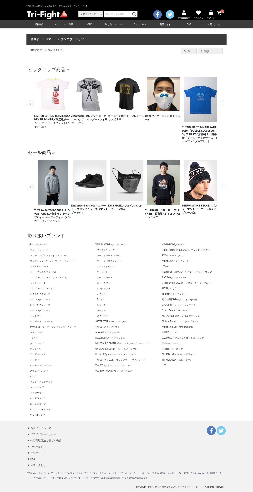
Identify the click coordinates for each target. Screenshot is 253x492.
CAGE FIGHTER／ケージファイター (180, 305)
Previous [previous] (30, 104)
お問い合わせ (214, 24)
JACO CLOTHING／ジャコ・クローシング (183, 338)
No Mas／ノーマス (171, 343)
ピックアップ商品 (64, 24)
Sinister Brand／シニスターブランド (180, 321)
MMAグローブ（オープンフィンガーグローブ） (54, 327)
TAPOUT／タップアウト (107, 327)
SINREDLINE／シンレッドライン (178, 354)
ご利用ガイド (164, 24)
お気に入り (198, 14)
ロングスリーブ (38, 403)
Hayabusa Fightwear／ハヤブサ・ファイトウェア (187, 272)
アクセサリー (37, 392)
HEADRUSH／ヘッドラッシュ (110, 338)
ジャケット (35, 360)
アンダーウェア (38, 354)
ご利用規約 (36, 446)
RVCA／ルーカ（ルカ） (174, 255)
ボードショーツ (38, 398)
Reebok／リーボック (172, 349)
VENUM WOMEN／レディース (110, 244)
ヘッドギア (35, 316)
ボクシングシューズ (40, 299)
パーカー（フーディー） (42, 365)
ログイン (211, 14)
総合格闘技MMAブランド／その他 (179, 299)
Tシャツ (34, 338)
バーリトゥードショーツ (109, 255)
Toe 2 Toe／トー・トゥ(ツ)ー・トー (113, 365)
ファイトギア (37, 332)
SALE (89, 24)
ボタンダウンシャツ (71, 39)
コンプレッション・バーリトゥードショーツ (52, 261)
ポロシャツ (35, 349)
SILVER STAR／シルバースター (110, 321)
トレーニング (37, 387)
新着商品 (39, 24)
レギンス (101, 294)
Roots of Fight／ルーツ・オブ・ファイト (116, 354)
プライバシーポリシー (43, 434)
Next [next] (222, 104)
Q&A (189, 24)
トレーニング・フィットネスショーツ (49, 255)
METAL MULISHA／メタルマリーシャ (181, 316)
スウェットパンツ (39, 371)
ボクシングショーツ (40, 310)
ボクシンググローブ (40, 294)
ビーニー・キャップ (40, 409)
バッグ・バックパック (41, 382)
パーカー (101, 310)
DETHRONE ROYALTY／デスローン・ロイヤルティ (187, 283)
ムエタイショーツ (39, 266)
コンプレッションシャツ (42, 288)
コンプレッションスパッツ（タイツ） (49, 277)
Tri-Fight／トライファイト (175, 294)
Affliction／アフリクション (175, 261)
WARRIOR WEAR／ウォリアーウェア (113, 371)
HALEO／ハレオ (170, 332)
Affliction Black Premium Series (177, 327)
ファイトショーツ (39, 250)
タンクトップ (37, 343)
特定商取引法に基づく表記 (45, 440)
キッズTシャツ (37, 414)
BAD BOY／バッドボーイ (174, 277)
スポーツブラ (103, 283)
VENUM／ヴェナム (38, 244)
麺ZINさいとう (169, 288)
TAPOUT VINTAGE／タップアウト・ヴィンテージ (120, 360)
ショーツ (101, 305)
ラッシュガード (38, 283)
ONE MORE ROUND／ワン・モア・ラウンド (117, 349)
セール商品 (39, 152)
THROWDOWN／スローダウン (177, 360)
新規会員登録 (184, 14)
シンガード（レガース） (42, 321)
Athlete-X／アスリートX (107, 332)
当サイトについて (40, 428)
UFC (48, 39)
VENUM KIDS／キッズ (173, 244)
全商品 (35, 39)
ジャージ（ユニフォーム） (43, 272)
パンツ (33, 376)
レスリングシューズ (40, 305)
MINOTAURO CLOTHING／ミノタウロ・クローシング (122, 343)
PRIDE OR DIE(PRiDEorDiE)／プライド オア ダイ (186, 250)
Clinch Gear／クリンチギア (175, 310)
